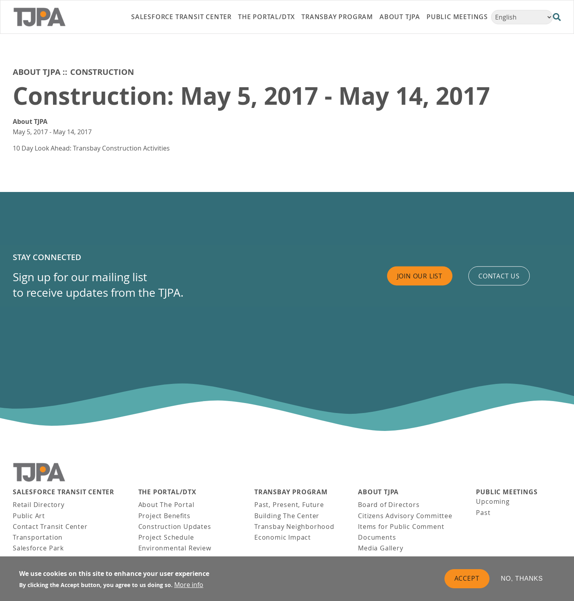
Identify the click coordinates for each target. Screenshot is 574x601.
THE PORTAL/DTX (167, 492)
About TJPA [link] (399, 16)
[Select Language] (522, 17)
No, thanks (522, 579)
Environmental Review (174, 548)
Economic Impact (282, 537)
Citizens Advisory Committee (405, 515)
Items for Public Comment (401, 526)
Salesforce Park (38, 548)
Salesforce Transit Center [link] (181, 16)
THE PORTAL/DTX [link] (266, 16)
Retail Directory (39, 504)
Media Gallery (380, 548)
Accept (467, 579)
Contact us (499, 275)
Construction (102, 72)
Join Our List (419, 275)
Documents (377, 537)
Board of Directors (388, 504)
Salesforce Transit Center (63, 492)
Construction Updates (174, 526)
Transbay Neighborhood (294, 526)
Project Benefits (164, 515)
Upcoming (492, 501)
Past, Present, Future (289, 504)
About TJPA (37, 72)
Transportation (38, 537)
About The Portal (166, 504)
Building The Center (286, 515)
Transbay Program (291, 492)
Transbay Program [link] (337, 16)
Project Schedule (166, 537)
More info (188, 585)
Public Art (29, 515)
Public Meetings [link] (457, 16)
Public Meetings (506, 492)
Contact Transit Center (50, 526)
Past (483, 512)
